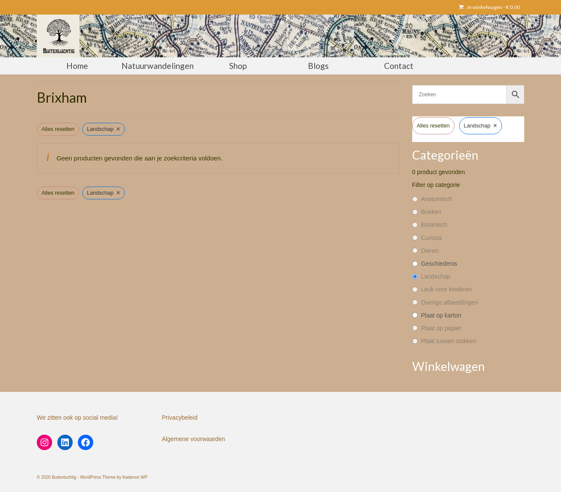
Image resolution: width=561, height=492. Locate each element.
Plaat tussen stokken (448, 341)
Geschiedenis (439, 263)
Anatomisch (436, 199)
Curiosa (431, 237)
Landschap (436, 276)
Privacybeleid (180, 417)
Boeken (431, 211)
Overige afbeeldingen (449, 302)
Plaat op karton (441, 315)
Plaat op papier (441, 328)
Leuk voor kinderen (446, 289)
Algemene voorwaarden (193, 439)
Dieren (430, 250)
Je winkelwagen (489, 7)
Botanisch (434, 224)
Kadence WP (134, 477)
